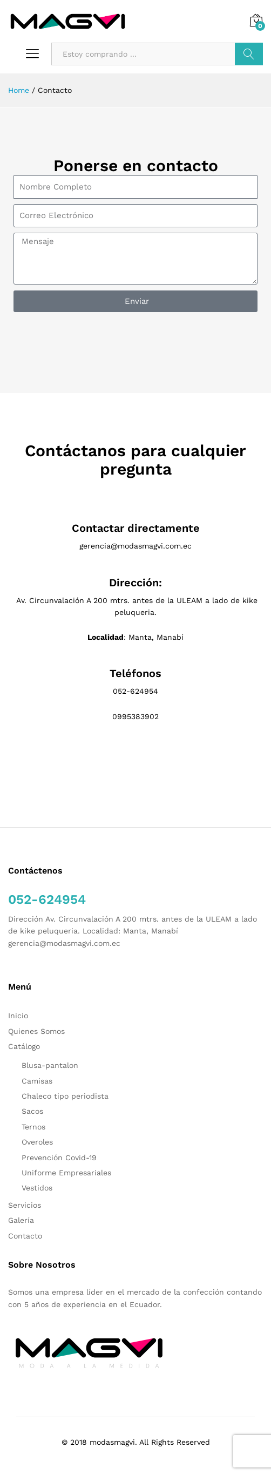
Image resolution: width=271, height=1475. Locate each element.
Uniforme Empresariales (66, 1172)
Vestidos (37, 1187)
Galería (21, 1220)
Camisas (37, 1081)
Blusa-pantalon (50, 1065)
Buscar (249, 54)
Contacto (25, 1236)
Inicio (18, 1015)
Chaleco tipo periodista (65, 1096)
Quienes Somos (36, 1031)
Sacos (32, 1111)
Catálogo (24, 1046)
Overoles (37, 1142)
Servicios (24, 1205)
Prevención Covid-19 (59, 1157)
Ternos (33, 1126)
